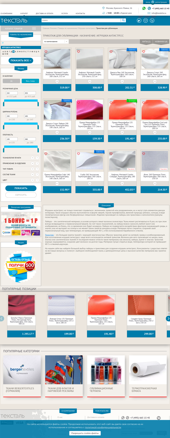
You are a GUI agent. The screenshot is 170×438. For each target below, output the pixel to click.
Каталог (24, 13)
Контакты (80, 13)
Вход (148, 2)
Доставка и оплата (44, 13)
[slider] (3, 104)
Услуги (64, 13)
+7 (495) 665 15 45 (160, 8)
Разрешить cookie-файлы (85, 433)
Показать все (21, 60)
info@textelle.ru (159, 13)
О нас (60, 417)
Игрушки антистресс (11, 47)
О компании (6, 13)
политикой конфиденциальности (103, 427)
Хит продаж (131, 101)
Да (11, 81)
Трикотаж (49, 235)
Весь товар (30, 81)
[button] (169, 318)
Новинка (132, 50)
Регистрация (161, 2)
